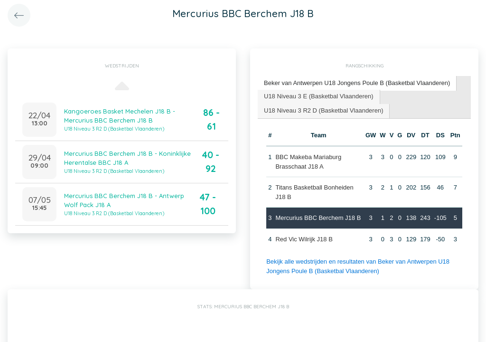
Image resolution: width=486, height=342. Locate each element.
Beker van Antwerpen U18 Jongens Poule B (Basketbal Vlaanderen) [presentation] (357, 82)
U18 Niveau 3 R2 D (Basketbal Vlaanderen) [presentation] (323, 110)
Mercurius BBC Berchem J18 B (318, 217)
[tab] (357, 83)
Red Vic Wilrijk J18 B (303, 239)
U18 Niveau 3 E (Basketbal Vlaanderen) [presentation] (319, 96)
